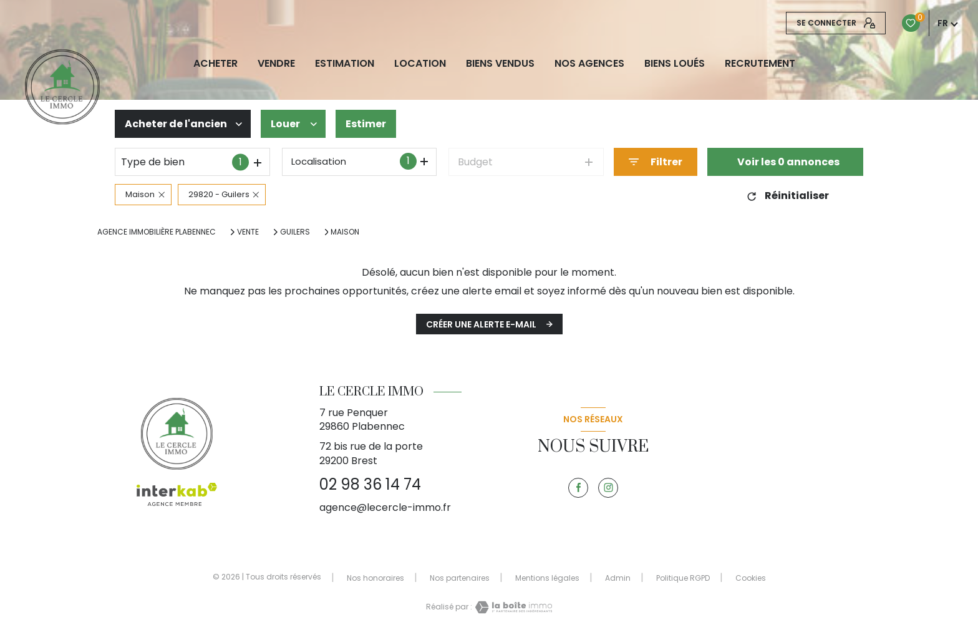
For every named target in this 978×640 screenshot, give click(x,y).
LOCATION (420, 64)
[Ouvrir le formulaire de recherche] (655, 162)
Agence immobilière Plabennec (156, 231)
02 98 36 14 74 (370, 484)
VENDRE (276, 64)
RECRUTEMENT (760, 64)
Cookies (750, 578)
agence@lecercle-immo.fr (385, 507)
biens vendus (500, 64)
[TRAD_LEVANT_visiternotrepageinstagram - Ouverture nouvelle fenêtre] (608, 488)
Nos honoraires (375, 578)
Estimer (366, 124)
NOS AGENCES (589, 64)
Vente (248, 232)
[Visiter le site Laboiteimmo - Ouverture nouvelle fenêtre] (512, 607)
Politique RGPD (683, 578)
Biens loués (674, 64)
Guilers (295, 232)
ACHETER (215, 64)
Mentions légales (547, 578)
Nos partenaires (460, 578)
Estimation (344, 64)
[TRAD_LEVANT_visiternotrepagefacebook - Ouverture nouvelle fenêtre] (578, 488)
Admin (618, 578)
